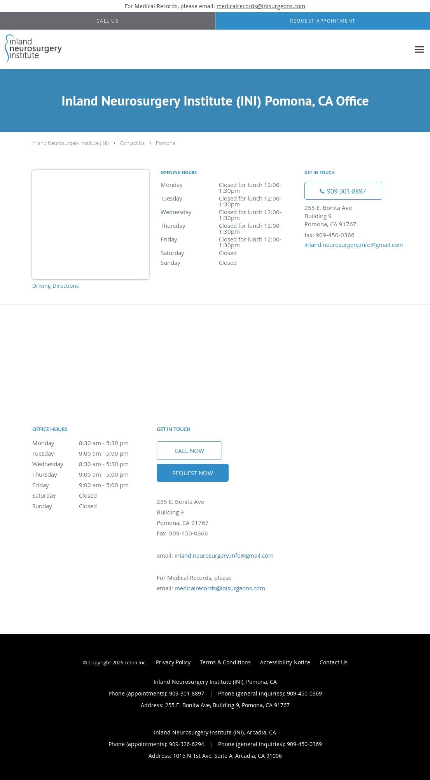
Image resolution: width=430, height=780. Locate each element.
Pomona (165, 142)
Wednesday (229, 212)
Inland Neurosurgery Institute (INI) (70, 142)
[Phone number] (343, 191)
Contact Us (132, 142)
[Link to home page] (31, 49)
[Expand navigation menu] (419, 49)
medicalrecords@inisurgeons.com (261, 6)
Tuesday (229, 198)
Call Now (189, 450)
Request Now (192, 473)
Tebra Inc (134, 662)
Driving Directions (55, 285)
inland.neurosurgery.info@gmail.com (354, 244)
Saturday (229, 253)
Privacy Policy (173, 662)
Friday (229, 239)
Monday (229, 185)
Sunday (229, 262)
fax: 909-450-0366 (329, 235)
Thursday (229, 226)
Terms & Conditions (225, 662)
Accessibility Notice (285, 662)
